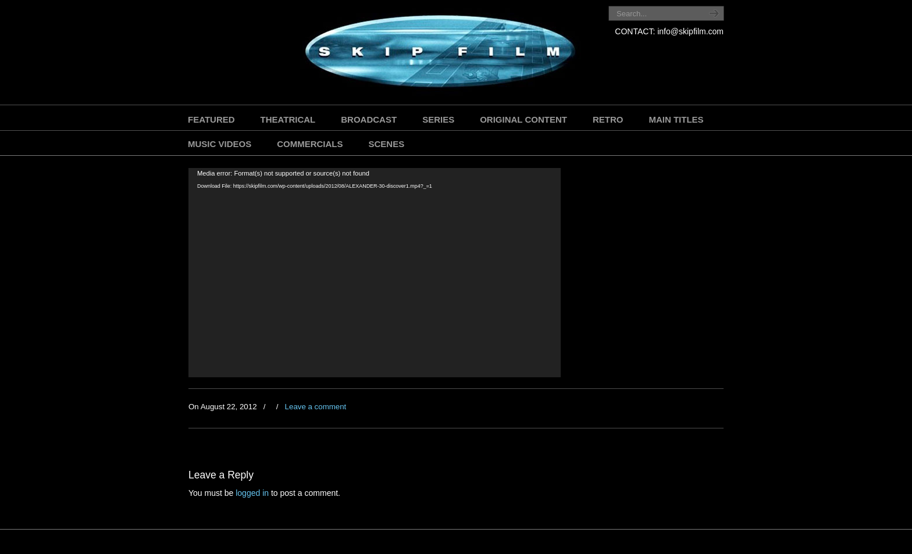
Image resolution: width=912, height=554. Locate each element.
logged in (252, 493)
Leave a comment (316, 406)
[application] (374, 272)
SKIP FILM (387, 53)
